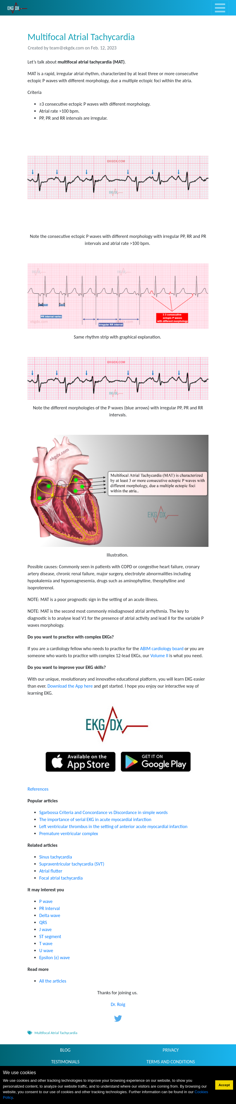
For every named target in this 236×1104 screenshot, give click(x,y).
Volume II (159, 655)
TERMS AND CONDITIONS (170, 1061)
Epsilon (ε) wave (54, 957)
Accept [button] (224, 1085)
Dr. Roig (118, 1004)
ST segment (50, 936)
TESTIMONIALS (65, 1061)
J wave (45, 929)
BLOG (65, 1050)
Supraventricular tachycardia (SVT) (71, 864)
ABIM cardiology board (162, 648)
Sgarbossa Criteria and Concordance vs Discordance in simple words (103, 812)
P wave (46, 901)
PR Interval (49, 908)
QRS (43, 922)
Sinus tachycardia (55, 857)
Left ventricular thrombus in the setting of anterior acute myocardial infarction (113, 826)
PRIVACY (171, 1050)
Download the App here (70, 686)
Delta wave (49, 915)
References (38, 789)
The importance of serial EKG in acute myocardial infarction (95, 819)
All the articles (52, 981)
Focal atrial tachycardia (61, 878)
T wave (45, 943)
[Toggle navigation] (220, 8)
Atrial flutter (50, 871)
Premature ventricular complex (68, 833)
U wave (46, 950)
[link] (17, 8)
